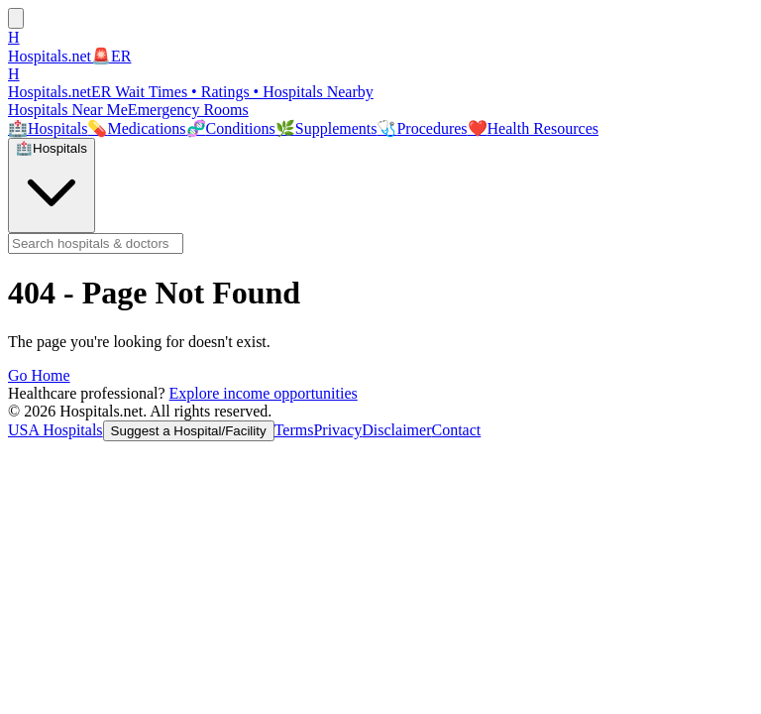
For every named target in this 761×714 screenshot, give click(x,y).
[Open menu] (16, 18)
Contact (456, 429)
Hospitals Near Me (68, 109)
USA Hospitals (55, 429)
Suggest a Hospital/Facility (189, 430)
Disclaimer (396, 429)
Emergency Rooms (188, 109)
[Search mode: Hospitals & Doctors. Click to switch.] (51, 185)
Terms (294, 429)
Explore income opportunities (263, 393)
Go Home (39, 375)
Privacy (337, 429)
